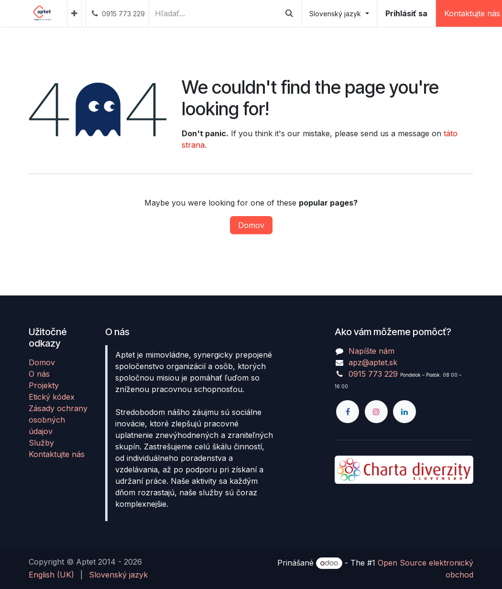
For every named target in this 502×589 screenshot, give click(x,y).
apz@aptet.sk (373, 362)
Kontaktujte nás (57, 454)
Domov (251, 225)
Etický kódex (52, 397)
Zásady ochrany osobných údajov (58, 420)
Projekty (44, 385)
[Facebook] (347, 411)
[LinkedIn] (404, 411)
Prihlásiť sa (406, 13)
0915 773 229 (373, 374)
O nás (39, 374)
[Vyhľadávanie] (289, 13)
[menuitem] (74, 13)
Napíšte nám (371, 351)
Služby (41, 442)
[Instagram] (376, 411)
